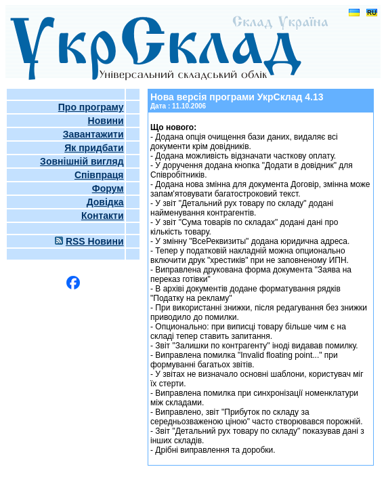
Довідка (105, 202)
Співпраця (99, 174)
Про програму (91, 107)
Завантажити (93, 134)
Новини (106, 120)
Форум (108, 188)
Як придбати (93, 147)
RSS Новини (95, 241)
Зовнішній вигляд (81, 161)
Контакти (102, 215)
